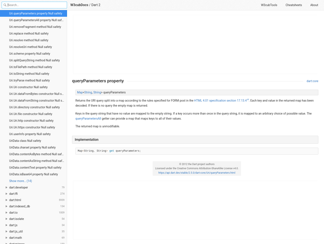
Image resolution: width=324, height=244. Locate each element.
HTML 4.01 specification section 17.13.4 (220, 100)
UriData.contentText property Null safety (35, 167)
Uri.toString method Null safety (29, 73)
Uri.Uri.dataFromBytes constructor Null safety (38, 94)
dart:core (312, 81)
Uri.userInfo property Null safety (30, 134)
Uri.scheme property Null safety (29, 53)
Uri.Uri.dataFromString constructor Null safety (38, 100)
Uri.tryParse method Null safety (29, 80)
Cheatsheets (294, 5)
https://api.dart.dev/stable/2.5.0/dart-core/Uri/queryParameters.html (196, 172)
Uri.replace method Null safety (29, 33)
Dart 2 (95, 5)
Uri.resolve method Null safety (28, 40)
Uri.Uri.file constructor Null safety (30, 114)
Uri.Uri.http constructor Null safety (31, 120)
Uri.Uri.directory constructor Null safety (34, 107)
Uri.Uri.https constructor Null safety (32, 127)
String (88, 92)
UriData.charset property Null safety (32, 147)
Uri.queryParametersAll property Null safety (37, 20)
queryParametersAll (88, 118)
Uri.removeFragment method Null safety (35, 26)
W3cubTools (269, 5)
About (314, 5)
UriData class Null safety (25, 140)
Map (80, 92)
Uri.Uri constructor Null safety (28, 87)
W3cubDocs (79, 5)
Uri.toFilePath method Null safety (30, 67)
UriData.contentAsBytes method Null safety (37, 154)
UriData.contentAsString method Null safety (37, 161)
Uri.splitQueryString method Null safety (34, 60)
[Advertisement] (195, 44)
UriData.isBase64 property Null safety (33, 174)
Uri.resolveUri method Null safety (30, 47)
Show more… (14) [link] (20, 181)
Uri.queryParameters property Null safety (35, 13)
